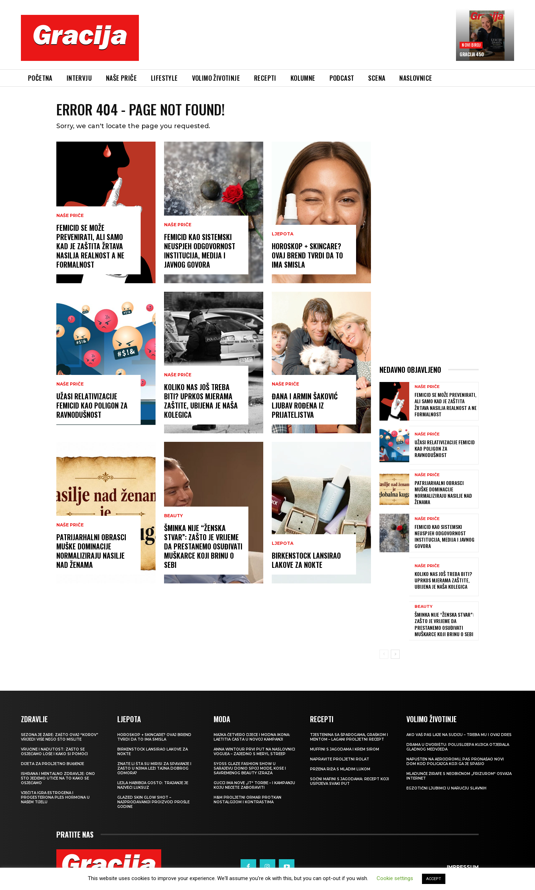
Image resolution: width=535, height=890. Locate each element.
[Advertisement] (298, 43)
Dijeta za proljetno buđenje (52, 764)
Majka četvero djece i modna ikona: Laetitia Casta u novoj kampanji (252, 737)
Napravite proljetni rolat (339, 759)
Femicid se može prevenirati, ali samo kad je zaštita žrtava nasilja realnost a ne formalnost (90, 246)
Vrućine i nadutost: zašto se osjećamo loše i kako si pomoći (54, 752)
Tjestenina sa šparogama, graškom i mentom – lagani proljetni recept (349, 737)
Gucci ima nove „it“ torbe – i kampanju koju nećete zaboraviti (254, 785)
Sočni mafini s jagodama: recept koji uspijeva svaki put (349, 781)
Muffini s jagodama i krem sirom (344, 749)
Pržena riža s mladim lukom (340, 769)
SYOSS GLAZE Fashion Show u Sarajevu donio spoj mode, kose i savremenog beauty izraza (250, 769)
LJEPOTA (282, 234)
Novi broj (471, 45)
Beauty (173, 516)
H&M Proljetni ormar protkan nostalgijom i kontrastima (247, 800)
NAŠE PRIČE (70, 216)
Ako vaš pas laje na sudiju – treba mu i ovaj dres (459, 735)
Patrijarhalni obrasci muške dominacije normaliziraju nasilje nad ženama (91, 551)
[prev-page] (383, 654)
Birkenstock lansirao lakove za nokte (306, 560)
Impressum (463, 867)
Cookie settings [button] (395, 878)
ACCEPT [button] (433, 879)
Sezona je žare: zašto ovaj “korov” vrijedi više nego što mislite (59, 737)
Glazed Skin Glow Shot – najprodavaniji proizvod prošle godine (153, 802)
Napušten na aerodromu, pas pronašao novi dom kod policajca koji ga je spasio (455, 761)
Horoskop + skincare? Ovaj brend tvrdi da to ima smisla (307, 255)
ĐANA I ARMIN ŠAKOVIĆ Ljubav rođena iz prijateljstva (305, 405)
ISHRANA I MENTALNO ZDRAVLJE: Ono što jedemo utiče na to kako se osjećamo (58, 779)
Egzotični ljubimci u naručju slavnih (446, 788)
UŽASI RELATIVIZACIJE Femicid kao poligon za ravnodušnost (92, 405)
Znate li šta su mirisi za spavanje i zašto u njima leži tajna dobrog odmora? (154, 769)
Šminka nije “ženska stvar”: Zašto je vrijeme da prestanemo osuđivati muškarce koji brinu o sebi (203, 546)
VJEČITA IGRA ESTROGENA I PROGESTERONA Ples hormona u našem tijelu (55, 798)
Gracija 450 (472, 54)
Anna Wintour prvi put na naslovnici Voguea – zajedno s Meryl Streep (254, 752)
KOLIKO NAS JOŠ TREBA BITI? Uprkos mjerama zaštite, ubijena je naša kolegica (201, 401)
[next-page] (395, 654)
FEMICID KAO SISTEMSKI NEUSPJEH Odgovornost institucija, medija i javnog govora (199, 251)
